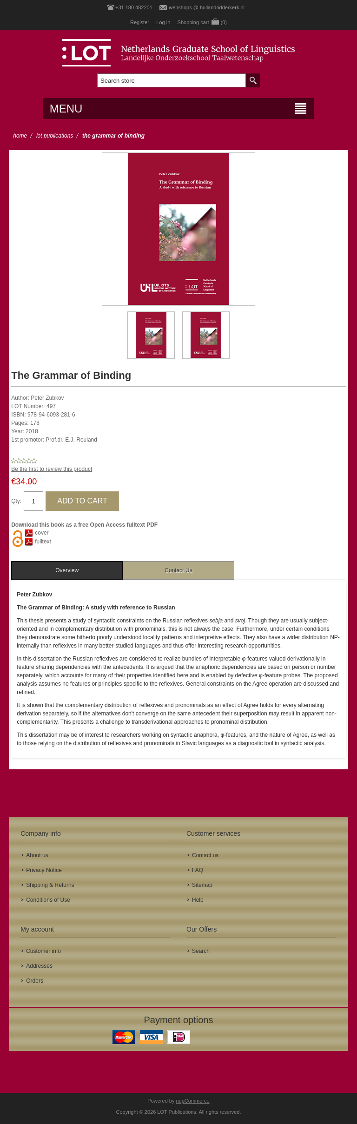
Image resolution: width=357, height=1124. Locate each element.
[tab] (67, 570)
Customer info (43, 951)
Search (201, 951)
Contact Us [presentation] (178, 570)
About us (37, 855)
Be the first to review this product (51, 469)
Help (198, 900)
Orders (34, 981)
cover (41, 532)
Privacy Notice (44, 870)
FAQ (197, 870)
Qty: (16, 501)
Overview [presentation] (67, 570)
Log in (163, 22)
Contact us (205, 855)
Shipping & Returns (50, 885)
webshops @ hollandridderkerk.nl (207, 7)
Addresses (39, 966)
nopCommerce (193, 1101)
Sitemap (202, 885)
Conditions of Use (48, 900)
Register (139, 22)
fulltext (43, 541)
